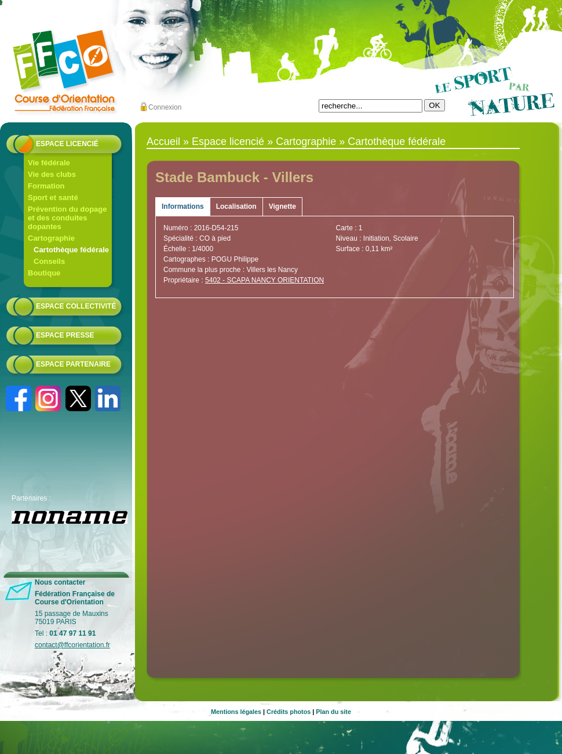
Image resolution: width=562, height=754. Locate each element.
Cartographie (51, 238)
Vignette (282, 206)
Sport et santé (53, 197)
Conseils (49, 261)
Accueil (163, 141)
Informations (183, 206)
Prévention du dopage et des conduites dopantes (67, 218)
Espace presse (65, 335)
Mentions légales (236, 711)
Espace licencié (67, 144)
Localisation (236, 206)
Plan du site (333, 711)
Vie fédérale (49, 162)
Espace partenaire (73, 364)
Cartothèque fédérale (71, 249)
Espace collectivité (76, 306)
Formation (46, 186)
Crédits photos (289, 711)
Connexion (164, 107)
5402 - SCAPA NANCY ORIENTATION (264, 280)
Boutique (44, 273)
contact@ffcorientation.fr (72, 645)
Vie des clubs (52, 174)
